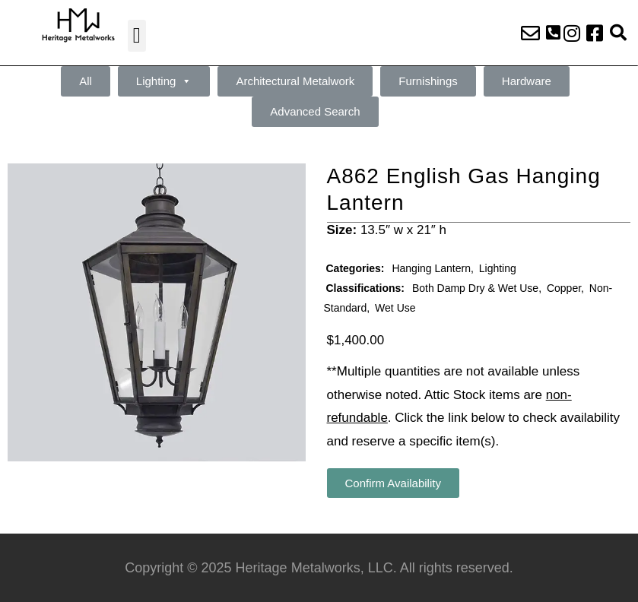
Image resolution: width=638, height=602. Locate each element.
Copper (564, 288)
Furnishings (428, 80)
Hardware (526, 80)
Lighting (164, 81)
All (85, 80)
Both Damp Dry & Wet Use (475, 288)
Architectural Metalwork (295, 80)
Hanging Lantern (431, 268)
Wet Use (395, 308)
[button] (137, 36)
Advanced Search (315, 111)
